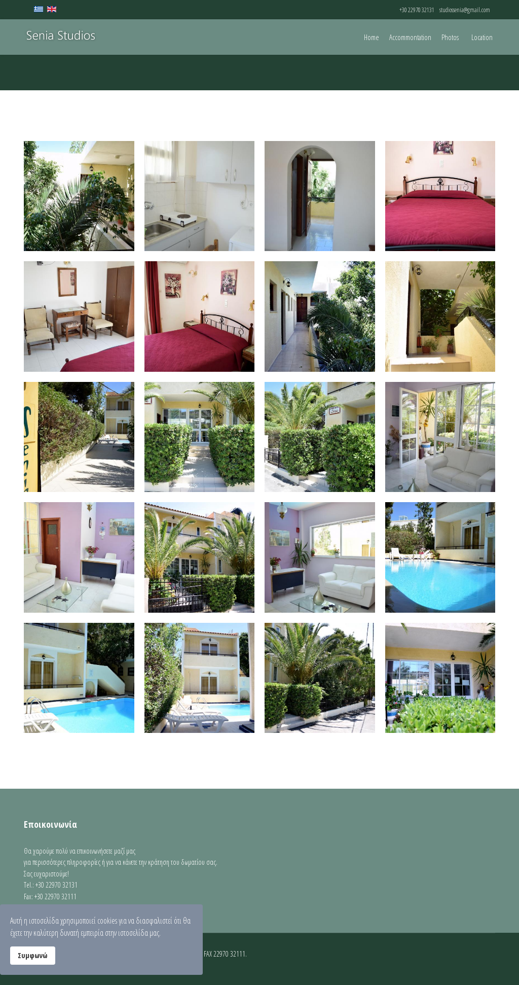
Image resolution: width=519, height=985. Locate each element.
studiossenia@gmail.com (464, 10)
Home (371, 37)
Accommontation (410, 37)
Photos (450, 37)
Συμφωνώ (33, 955)
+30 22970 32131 (416, 10)
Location (482, 37)
